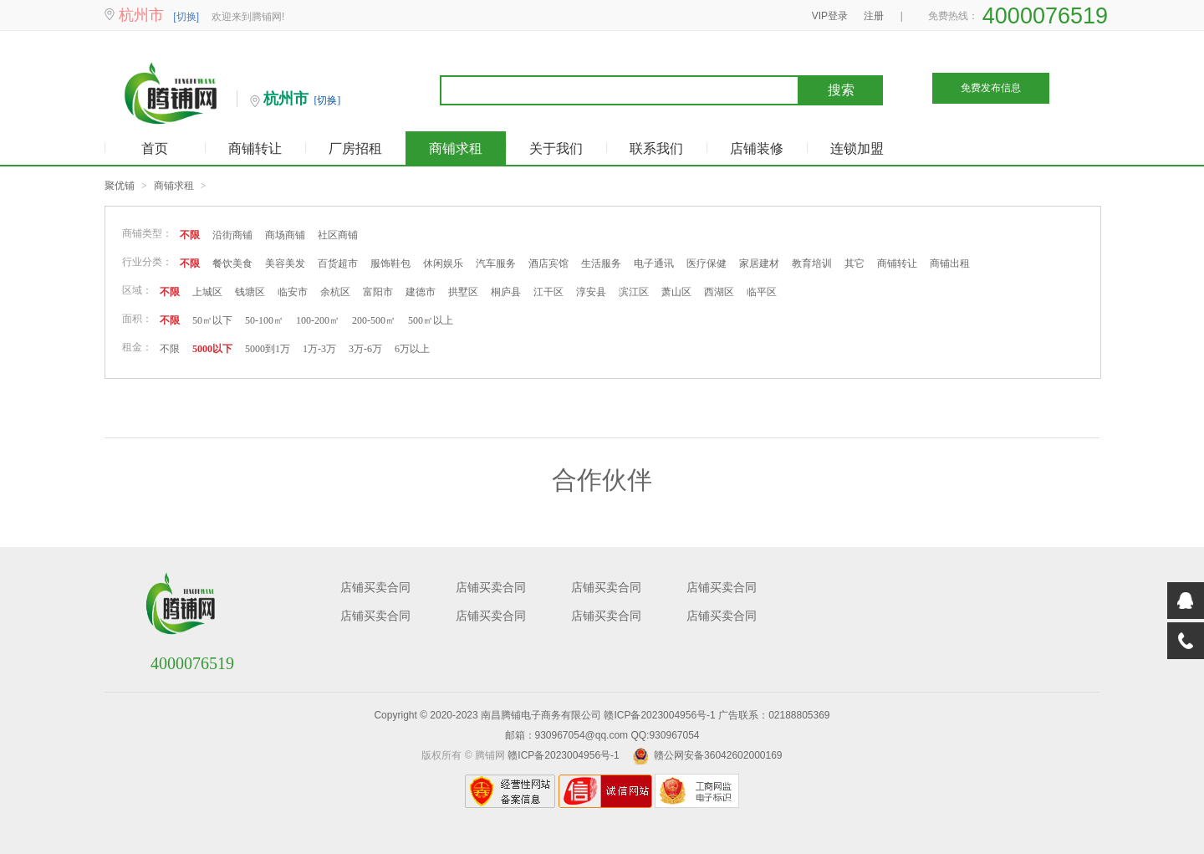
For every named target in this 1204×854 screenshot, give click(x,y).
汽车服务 (496, 263)
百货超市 (338, 263)
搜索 (841, 90)
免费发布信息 (991, 88)
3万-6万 (365, 349)
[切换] (186, 17)
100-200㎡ (317, 320)
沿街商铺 (232, 235)
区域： (137, 290)
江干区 (548, 292)
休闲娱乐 (443, 263)
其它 (854, 263)
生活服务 (601, 263)
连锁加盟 (857, 148)
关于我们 (556, 148)
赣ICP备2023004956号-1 (659, 715)
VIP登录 (830, 16)
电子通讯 (654, 263)
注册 (874, 16)
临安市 (293, 292)
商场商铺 (285, 235)
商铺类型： (147, 233)
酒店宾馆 (548, 263)
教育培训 (812, 263)
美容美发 (285, 263)
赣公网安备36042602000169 (718, 755)
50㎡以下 (212, 320)
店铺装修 (756, 148)
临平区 (762, 292)
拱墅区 (463, 292)
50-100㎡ (264, 320)
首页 (154, 148)
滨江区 (634, 292)
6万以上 (412, 349)
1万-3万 (319, 349)
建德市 (421, 292)
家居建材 (759, 263)
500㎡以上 (430, 320)
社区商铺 (338, 235)
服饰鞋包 (390, 263)
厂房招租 (355, 148)
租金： (137, 347)
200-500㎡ (373, 320)
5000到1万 (267, 349)
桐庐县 (506, 292)
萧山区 (676, 292)
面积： (137, 319)
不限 (190, 235)
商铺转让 (255, 148)
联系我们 (656, 148)
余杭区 (335, 292)
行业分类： (147, 262)
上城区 (207, 292)
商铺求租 (455, 148)
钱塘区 (250, 292)
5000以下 (212, 349)
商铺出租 (950, 263)
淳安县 (591, 292)
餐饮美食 (232, 263)
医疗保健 (706, 263)
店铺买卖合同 (375, 587)
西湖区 (719, 292)
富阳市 (378, 292)
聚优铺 (120, 186)
